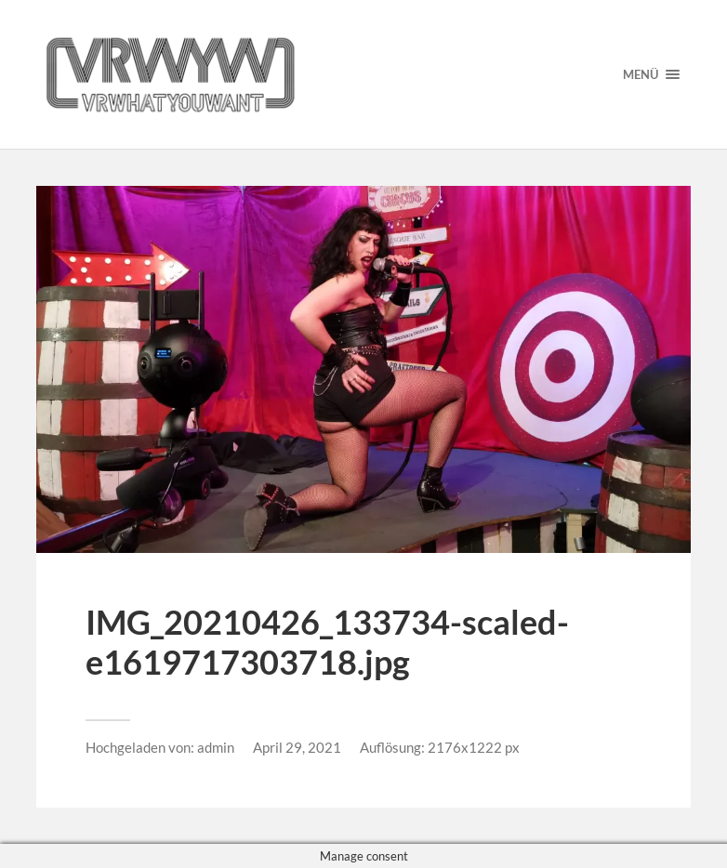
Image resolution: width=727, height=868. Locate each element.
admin (215, 747)
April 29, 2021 (297, 747)
